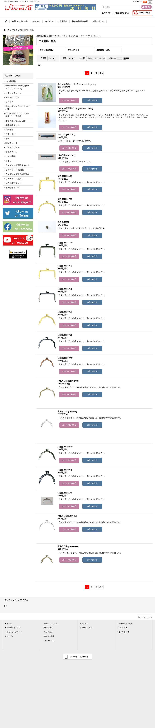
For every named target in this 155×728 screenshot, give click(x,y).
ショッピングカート (14, 632)
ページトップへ (146, 617)
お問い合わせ (124, 632)
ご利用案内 (123, 628)
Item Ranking (49, 640)
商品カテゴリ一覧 (51, 623)
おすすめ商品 (49, 636)
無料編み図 (48, 628)
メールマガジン (87, 628)
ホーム (9, 623)
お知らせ (85, 623)
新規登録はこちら (122, 13)
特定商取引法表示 (125, 623)
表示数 (44, 58)
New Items (48, 632)
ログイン (107, 13)
